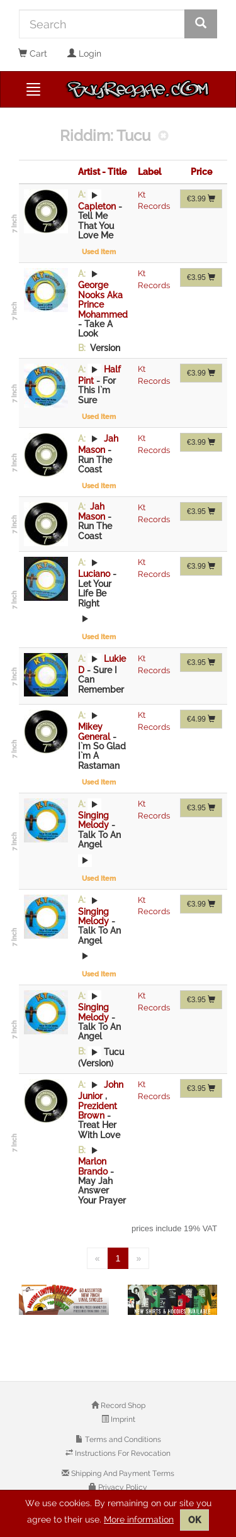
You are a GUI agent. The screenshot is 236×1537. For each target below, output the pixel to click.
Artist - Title (102, 172)
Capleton (98, 206)
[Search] (102, 23)
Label (149, 172)
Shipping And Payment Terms (121, 1473)
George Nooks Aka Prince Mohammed (103, 299)
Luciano (95, 574)
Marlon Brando (94, 1166)
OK (194, 1520)
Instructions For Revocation (122, 1453)
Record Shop (122, 1405)
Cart (32, 53)
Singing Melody (94, 820)
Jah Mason (93, 511)
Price (201, 172)
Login (84, 53)
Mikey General (95, 731)
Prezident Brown (97, 1111)
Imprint (122, 1419)
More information (139, 1519)
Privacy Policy (121, 1487)
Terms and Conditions (122, 1439)
